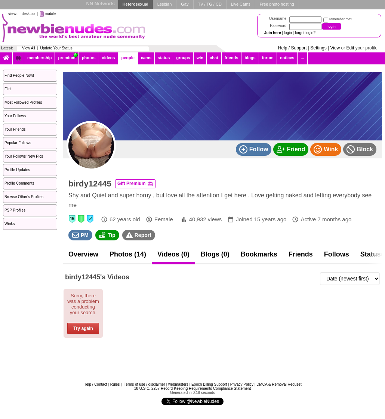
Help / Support (292, 48)
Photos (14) (128, 254)
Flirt (7, 89)
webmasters (178, 384)
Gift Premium (135, 184)
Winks (9, 224)
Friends (301, 254)
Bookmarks (259, 254)
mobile (50, 14)
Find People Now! (19, 75)
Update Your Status (56, 48)
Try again (83, 328)
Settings (318, 48)
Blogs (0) (215, 254)
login (288, 33)
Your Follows (15, 116)
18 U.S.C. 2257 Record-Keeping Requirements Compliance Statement (192, 388)
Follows (336, 254)
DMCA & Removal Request (279, 384)
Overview (83, 254)
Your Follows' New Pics (23, 156)
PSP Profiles (14, 210)
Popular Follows (17, 143)
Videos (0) (173, 254)
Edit (350, 48)
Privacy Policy (241, 384)
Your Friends (14, 129)
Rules (115, 384)
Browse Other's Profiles (23, 197)
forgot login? (305, 33)
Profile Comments (19, 183)
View (335, 48)
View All (28, 48)
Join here (272, 33)
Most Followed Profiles (23, 102)
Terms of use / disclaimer (144, 384)
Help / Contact (95, 384)
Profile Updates (17, 170)
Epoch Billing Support (209, 384)
